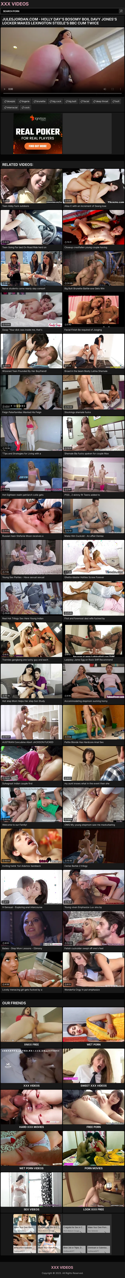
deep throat (102, 101)
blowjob (11, 101)
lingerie (25, 101)
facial (86, 101)
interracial (12, 107)
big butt (72, 101)
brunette (40, 101)
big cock (56, 101)
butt (117, 101)
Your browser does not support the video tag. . (62, 62)
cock (27, 107)
